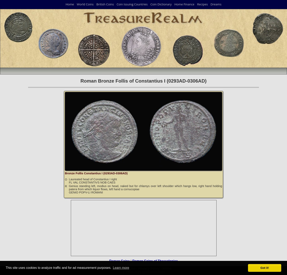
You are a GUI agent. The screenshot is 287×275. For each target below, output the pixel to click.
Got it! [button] (265, 267)
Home (69, 4)
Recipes (202, 4)
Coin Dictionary (161, 4)
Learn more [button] (121, 267)
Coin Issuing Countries (132, 4)
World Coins (85, 4)
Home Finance (184, 4)
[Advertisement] (144, 228)
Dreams (216, 4)
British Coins (105, 4)
